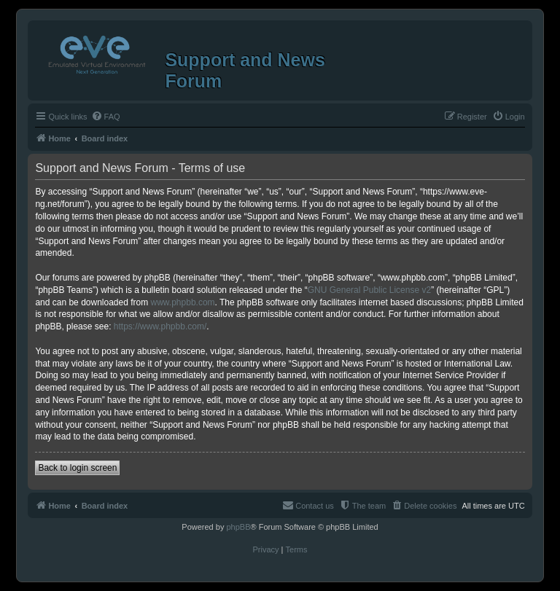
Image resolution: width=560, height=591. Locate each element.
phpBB (238, 526)
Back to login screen (77, 468)
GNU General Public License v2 (369, 290)
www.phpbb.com (183, 302)
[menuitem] (105, 116)
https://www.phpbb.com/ (160, 326)
